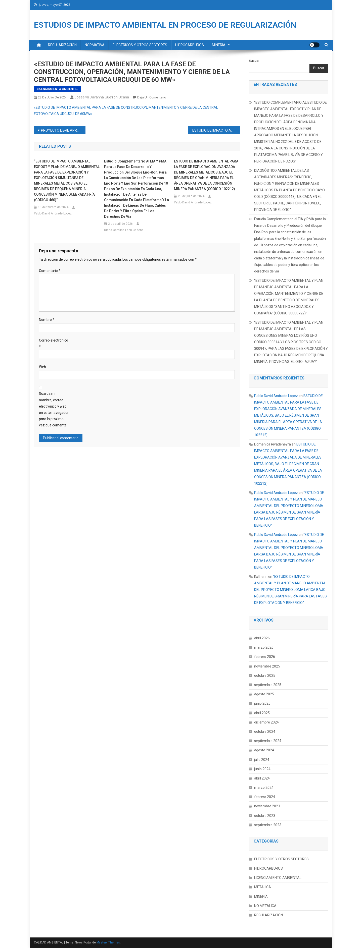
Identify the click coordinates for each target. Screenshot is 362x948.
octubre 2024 (264, 732)
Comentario (49, 271)
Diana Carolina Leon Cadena (124, 230)
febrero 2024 (264, 797)
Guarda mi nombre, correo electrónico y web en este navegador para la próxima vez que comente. (54, 409)
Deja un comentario (151, 97)
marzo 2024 (264, 788)
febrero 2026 (264, 657)
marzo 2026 (264, 647)
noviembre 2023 (267, 806)
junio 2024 (262, 769)
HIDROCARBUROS (189, 45)
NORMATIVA (95, 45)
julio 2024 (261, 760)
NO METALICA (265, 906)
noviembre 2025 (267, 666)
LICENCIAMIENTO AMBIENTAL (57, 89)
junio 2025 (262, 703)
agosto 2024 (264, 750)
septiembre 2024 (267, 741)
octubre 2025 (264, 676)
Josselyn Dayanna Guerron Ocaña (102, 97)
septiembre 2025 (267, 685)
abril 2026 (262, 638)
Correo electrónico (53, 343)
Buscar (254, 61)
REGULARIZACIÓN (62, 45)
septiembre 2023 (267, 825)
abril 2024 (262, 778)
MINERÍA (218, 45)
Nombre (46, 320)
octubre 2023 (264, 816)
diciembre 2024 (266, 722)
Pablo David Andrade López (53, 213)
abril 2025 (262, 713)
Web (42, 367)
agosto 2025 (264, 694)
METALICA (262, 887)
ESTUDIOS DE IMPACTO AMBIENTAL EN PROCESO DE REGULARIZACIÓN (165, 25)
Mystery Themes (108, 942)
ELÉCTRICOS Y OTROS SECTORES (140, 45)
